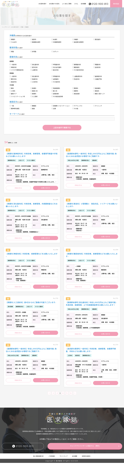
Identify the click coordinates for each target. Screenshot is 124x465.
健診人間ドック (99, 94)
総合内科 (55, 70)
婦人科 (54, 91)
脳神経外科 (97, 76)
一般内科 (13, 64)
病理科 (33, 94)
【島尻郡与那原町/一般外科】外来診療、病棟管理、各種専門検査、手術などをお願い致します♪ (91, 351)
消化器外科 (35, 76)
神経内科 (13, 67)
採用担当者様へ (86, 458)
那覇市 (12, 39)
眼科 (12, 88)
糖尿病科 (75, 67)
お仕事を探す (42, 4)
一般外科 (13, 76)
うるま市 (13, 42)
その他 (75, 109)
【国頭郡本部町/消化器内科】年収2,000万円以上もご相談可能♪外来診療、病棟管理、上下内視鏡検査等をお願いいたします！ (91, 304)
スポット (55, 51)
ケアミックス (77, 106)
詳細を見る (18, 188)
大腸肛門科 (97, 79)
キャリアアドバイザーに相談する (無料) (86, 448)
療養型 (33, 106)
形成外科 (75, 79)
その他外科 (56, 82)
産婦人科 (34, 91)
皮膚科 (33, 88)
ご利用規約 (51, 458)
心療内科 (34, 70)
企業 (54, 109)
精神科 (75, 88)
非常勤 (33, 51)
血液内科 (96, 67)
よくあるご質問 (66, 4)
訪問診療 (55, 94)
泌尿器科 (55, 79)
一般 (12, 106)
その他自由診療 (57, 96)
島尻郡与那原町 (78, 42)
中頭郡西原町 (56, 42)
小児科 (12, 91)
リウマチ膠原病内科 (17, 70)
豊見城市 (96, 39)
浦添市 (33, 39)
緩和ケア (13, 94)
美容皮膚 (75, 94)
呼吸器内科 (56, 64)
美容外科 (13, 82)
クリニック (97, 106)
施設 (33, 109)
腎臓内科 (96, 64)
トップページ (6, 27)
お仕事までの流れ (54, 4)
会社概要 (83, 4)
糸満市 (54, 39)
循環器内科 (76, 64)
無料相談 (116, 4)
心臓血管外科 (77, 76)
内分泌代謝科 (56, 67)
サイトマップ (63, 458)
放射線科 (96, 88)
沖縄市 (75, 39)
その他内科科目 (78, 70)
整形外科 (13, 79)
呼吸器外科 (56, 76)
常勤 (12, 51)
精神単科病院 (14, 109)
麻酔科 (75, 91)
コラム (76, 4)
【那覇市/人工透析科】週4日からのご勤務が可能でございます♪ (31, 303)
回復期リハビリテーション (61, 106)
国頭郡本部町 (35, 42)
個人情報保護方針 (38, 458)
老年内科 (34, 67)
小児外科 (34, 82)
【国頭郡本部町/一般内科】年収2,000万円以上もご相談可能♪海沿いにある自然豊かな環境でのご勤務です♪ (31, 351)
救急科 (96, 91)
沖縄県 (27, 27)
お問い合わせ (46, 188)
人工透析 (34, 96)
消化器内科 (35, 64)
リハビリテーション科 (17, 96)
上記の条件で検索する (62, 127)
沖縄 (22, 27)
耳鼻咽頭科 (56, 88)
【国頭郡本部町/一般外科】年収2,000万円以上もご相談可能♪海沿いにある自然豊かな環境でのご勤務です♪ (91, 154)
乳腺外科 (34, 79)
